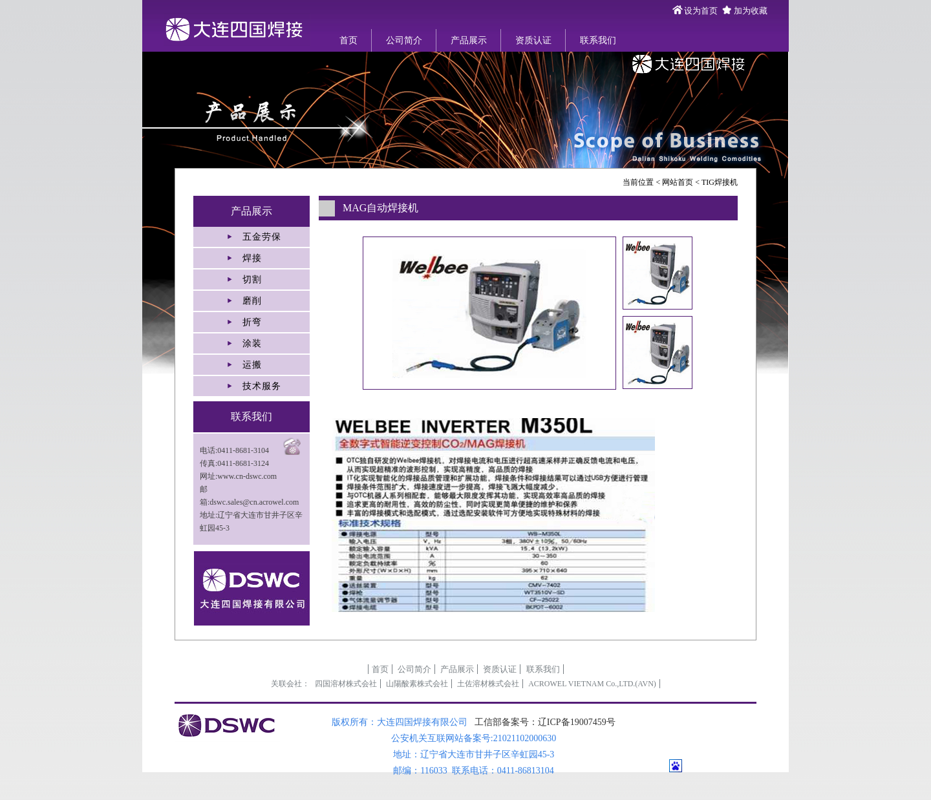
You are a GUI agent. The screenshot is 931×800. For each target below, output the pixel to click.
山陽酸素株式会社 (417, 683)
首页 (348, 40)
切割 (252, 279)
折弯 (252, 322)
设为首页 (701, 11)
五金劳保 (261, 237)
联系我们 (598, 40)
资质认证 (533, 40)
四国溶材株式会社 (346, 683)
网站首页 (677, 182)
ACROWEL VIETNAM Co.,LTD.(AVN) (592, 683)
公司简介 (404, 40)
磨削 (252, 301)
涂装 (252, 343)
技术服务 (261, 386)
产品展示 (469, 40)
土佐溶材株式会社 (488, 683)
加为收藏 (750, 11)
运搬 (252, 365)
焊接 (252, 258)
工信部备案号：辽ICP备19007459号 (545, 722)
